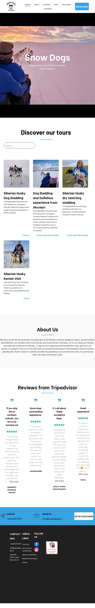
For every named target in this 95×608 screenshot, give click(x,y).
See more (14, 481)
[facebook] (36, 544)
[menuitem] (27, 4)
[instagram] (36, 549)
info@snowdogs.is (52, 518)
